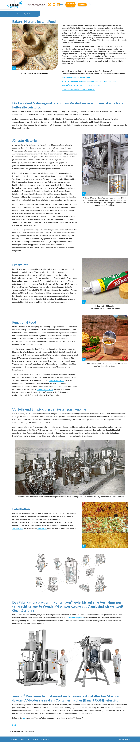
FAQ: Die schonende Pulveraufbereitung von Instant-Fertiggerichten (89, 81)
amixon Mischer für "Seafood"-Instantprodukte (81, 85)
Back (14, 725)
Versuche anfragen (103, 5)
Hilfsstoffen (42, 528)
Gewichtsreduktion (56, 380)
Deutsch (87, 6)
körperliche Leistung (45, 389)
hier (24, 718)
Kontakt (121, 5)
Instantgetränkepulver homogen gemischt (78, 89)
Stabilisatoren (17, 528)
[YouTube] (53, 5)
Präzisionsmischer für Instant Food (76, 77)
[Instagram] (49, 5)
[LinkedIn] (58, 5)
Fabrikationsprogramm (75, 617)
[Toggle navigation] (70, 5)
